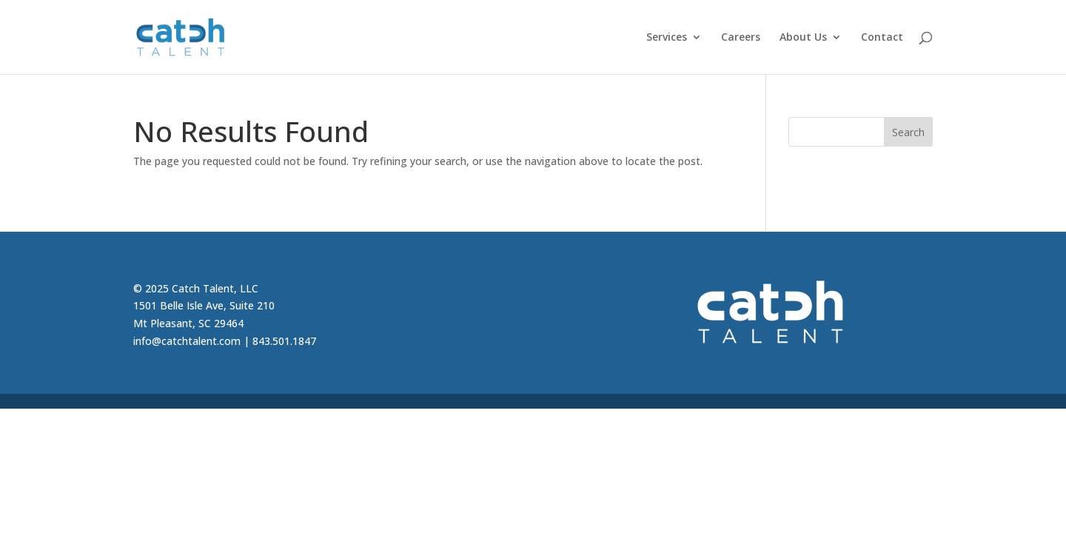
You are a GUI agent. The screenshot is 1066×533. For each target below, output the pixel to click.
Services (666, 38)
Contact (882, 38)
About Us (803, 38)
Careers (740, 38)
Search (908, 132)
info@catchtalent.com (187, 341)
